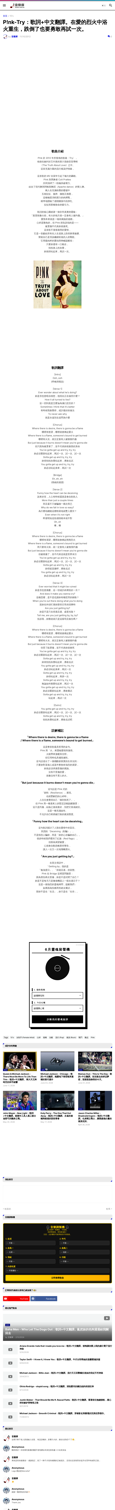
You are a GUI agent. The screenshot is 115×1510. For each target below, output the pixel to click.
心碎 (39, 1037)
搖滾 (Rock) (71, 1037)
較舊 (108, 1209)
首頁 (5, 16)
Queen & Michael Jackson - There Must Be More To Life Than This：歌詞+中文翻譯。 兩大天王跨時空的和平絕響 (20, 1078)
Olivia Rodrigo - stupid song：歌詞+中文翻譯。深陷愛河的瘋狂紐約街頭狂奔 (57, 1386)
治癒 (51, 1037)
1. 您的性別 (39, 989)
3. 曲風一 (9, 1248)
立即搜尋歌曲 (57, 1277)
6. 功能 (63, 1257)
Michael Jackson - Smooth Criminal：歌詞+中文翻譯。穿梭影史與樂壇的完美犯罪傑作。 (63, 1413)
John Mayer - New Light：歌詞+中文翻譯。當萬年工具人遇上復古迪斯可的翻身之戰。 (19, 1116)
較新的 (8, 1209)
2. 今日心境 (40, 1002)
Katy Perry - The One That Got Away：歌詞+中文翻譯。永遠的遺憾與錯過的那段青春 (57, 1116)
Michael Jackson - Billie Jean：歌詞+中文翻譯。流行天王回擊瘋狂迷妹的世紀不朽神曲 (61, 1373)
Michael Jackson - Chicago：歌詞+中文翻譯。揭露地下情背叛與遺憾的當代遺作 (57, 1077)
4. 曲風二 (64, 1248)
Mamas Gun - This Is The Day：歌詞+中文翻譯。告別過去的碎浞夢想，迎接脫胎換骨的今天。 (95, 1077)
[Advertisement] (57, 63)
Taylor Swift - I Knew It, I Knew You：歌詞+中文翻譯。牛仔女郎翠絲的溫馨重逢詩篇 (60, 1359)
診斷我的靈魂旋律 (57, 1019)
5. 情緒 (9, 1257)
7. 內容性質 (10, 1266)
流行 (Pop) (59, 1037)
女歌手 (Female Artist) (25, 1037)
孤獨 (45, 1037)
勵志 (86, 1037)
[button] (4, 5)
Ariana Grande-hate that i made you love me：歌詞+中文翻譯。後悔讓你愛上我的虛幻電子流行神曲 (66, 1347)
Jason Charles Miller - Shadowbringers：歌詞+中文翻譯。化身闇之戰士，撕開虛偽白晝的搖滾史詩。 (95, 1117)
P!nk (93, 1037)
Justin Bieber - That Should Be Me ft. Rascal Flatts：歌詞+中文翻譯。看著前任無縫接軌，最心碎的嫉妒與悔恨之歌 (65, 1401)
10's (11, 16)
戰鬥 (80, 1037)
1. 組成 (9, 1239)
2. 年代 (63, 1239)
